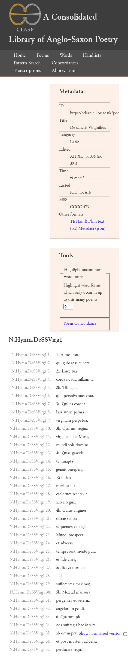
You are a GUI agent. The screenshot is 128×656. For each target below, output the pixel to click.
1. (57, 355)
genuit (61, 469)
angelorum (65, 609)
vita (92, 625)
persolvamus (74, 396)
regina (83, 428)
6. (57, 617)
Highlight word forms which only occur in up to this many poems (82, 292)
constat (72, 437)
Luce (66, 371)
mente (82, 551)
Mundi (62, 535)
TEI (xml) (78, 221)
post (64, 641)
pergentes (64, 600)
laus (59, 412)
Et (58, 478)
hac (81, 625)
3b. (58, 428)
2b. (58, 387)
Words (66, 55)
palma (79, 412)
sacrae (61, 518)
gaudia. (81, 609)
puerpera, (75, 469)
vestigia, (80, 527)
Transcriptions (27, 70)
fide (63, 559)
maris (60, 486)
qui (59, 363)
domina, (83, 445)
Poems (42, 55)
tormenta (79, 568)
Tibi (65, 387)
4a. (58, 453)
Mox (66, 592)
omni (65, 633)
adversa (66, 543)
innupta (66, 461)
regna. (79, 649)
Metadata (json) (91, 228)
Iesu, (75, 355)
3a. (58, 404)
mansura (83, 592)
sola (71, 445)
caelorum (64, 494)
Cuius (67, 510)
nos (59, 625)
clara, (72, 559)
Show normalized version (100, 633)
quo (59, 396)
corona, (80, 404)
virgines (80, 510)
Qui (65, 404)
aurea (60, 502)
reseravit (80, 494)
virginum (63, 420)
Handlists (92, 55)
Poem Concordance (79, 323)
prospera (76, 535)
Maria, (84, 437)
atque (68, 412)
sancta (72, 518)
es (71, 404)
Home (20, 55)
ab (58, 633)
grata (74, 387)
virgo (60, 437)
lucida (66, 478)
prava (75, 633)
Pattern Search (27, 62)
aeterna (84, 600)
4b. (58, 510)
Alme (65, 355)
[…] (59, 576)
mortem (76, 641)
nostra (71, 379)
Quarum (69, 428)
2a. (58, 371)
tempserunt (65, 551)
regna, (71, 502)
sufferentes (65, 584)
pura (92, 551)
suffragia (70, 625)
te (57, 461)
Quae (66, 453)
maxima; (82, 584)
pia (78, 617)
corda (60, 379)
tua (74, 371)
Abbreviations (65, 70)
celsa (93, 641)
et (57, 543)
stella (70, 486)
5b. (58, 592)
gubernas (70, 363)
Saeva (66, 568)
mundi (61, 445)
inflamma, (86, 379)
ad (73, 592)
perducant (64, 649)
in (86, 625)
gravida (78, 453)
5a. (58, 568)
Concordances (65, 62)
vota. (90, 396)
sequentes (64, 527)
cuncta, (84, 363)
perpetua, (80, 420)
